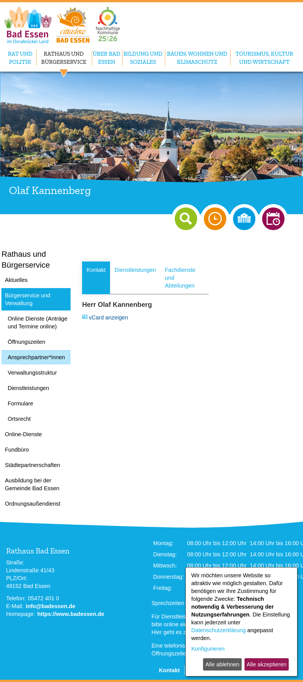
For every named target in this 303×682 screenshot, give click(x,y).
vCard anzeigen (108, 317)
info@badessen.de (50, 606)
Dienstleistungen (135, 270)
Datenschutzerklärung (218, 630)
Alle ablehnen (222, 664)
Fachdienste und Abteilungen (180, 278)
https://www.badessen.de (70, 614)
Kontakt (96, 270)
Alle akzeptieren (266, 664)
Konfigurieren (208, 649)
